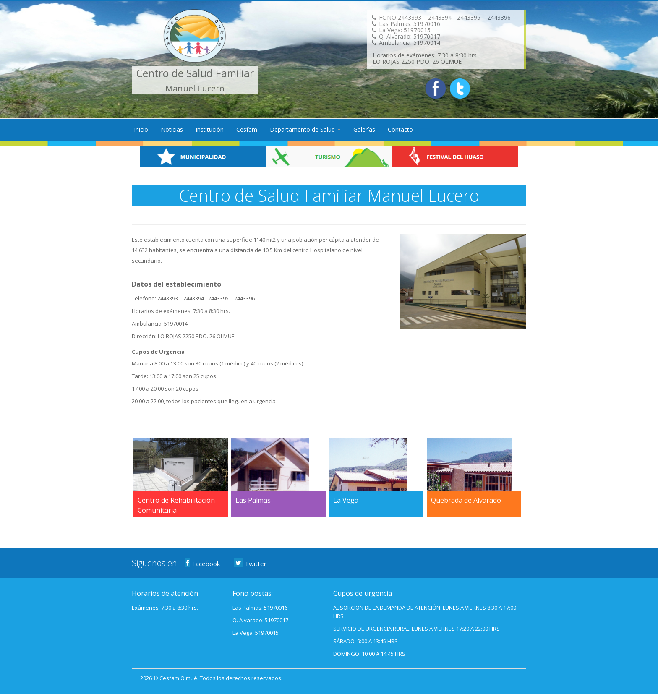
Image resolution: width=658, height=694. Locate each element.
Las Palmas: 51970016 (259, 607)
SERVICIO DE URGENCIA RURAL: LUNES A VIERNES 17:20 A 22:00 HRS (416, 628)
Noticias (172, 129)
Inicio (141, 129)
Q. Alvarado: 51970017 (260, 620)
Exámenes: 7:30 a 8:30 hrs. (165, 607)
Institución (210, 129)
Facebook (202, 563)
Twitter (250, 563)
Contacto (400, 129)
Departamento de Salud (305, 129)
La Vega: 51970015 (255, 633)
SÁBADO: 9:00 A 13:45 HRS (365, 641)
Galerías (364, 129)
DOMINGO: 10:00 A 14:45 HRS (369, 653)
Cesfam (246, 129)
